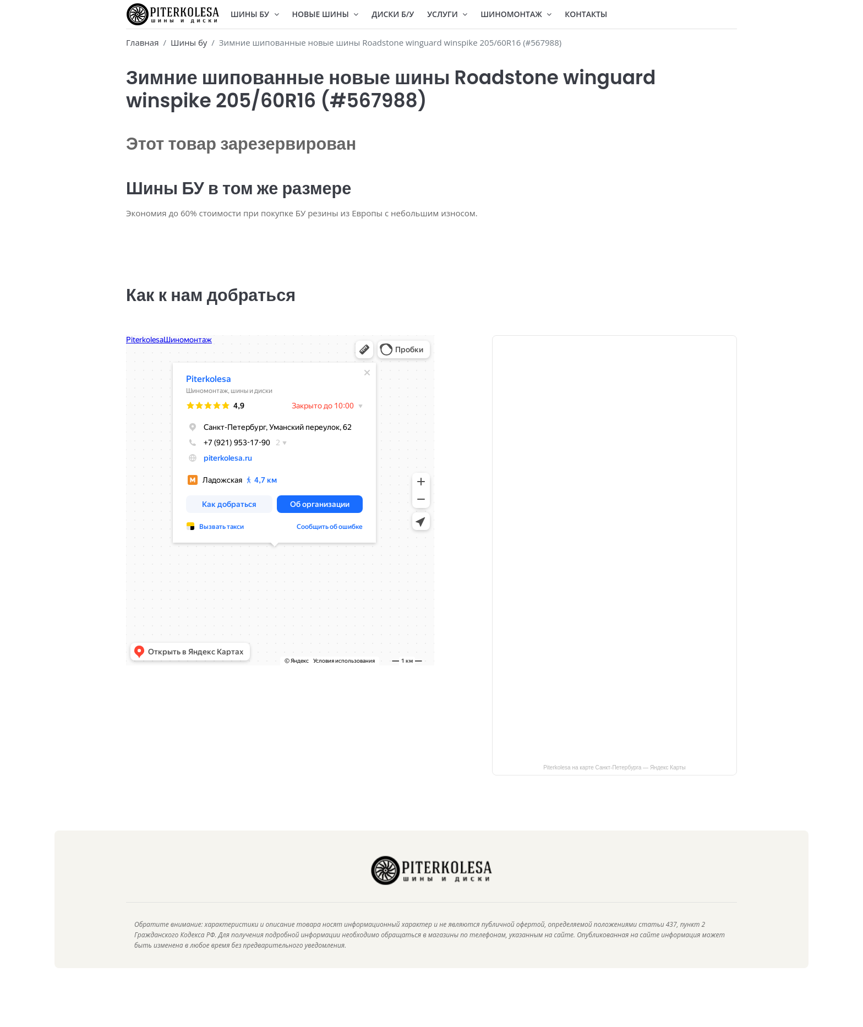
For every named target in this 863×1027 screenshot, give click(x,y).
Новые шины (325, 14)
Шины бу (189, 42)
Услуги (447, 14)
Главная (142, 42)
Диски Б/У (393, 14)
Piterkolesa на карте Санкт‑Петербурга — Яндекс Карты (614, 783)
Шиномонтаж (515, 14)
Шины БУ (255, 14)
